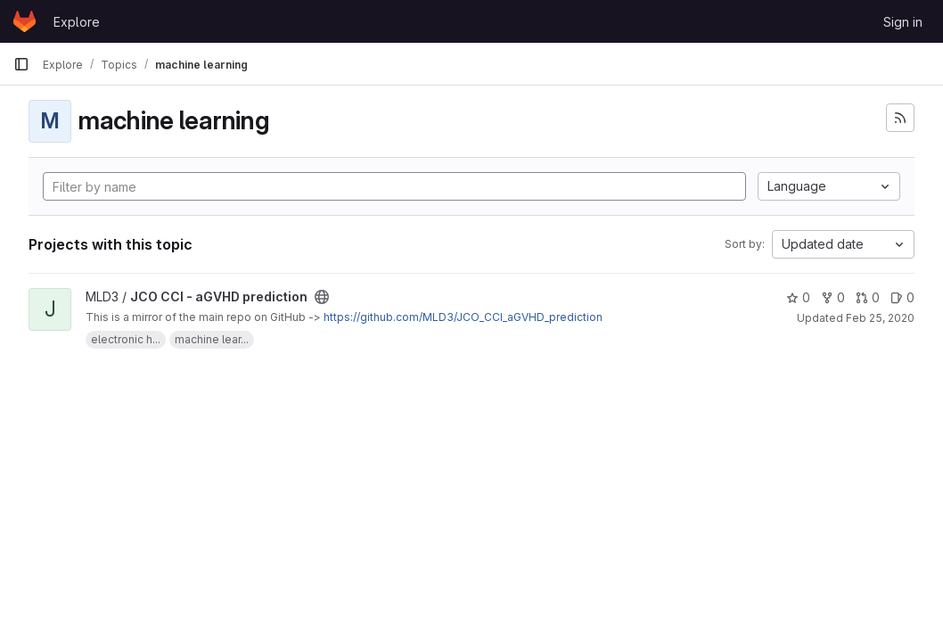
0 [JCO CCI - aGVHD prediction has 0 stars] (798, 297)
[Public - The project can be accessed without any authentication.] (322, 297)
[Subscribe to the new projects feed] (900, 117)
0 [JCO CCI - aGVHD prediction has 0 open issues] (902, 297)
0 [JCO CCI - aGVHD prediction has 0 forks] (833, 297)
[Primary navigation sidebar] (21, 64)
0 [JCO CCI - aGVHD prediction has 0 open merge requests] (868, 297)
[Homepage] (24, 21)
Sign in (902, 21)
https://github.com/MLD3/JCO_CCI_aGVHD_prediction (463, 317)
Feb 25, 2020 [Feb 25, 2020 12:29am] (880, 318)
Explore (76, 21)
